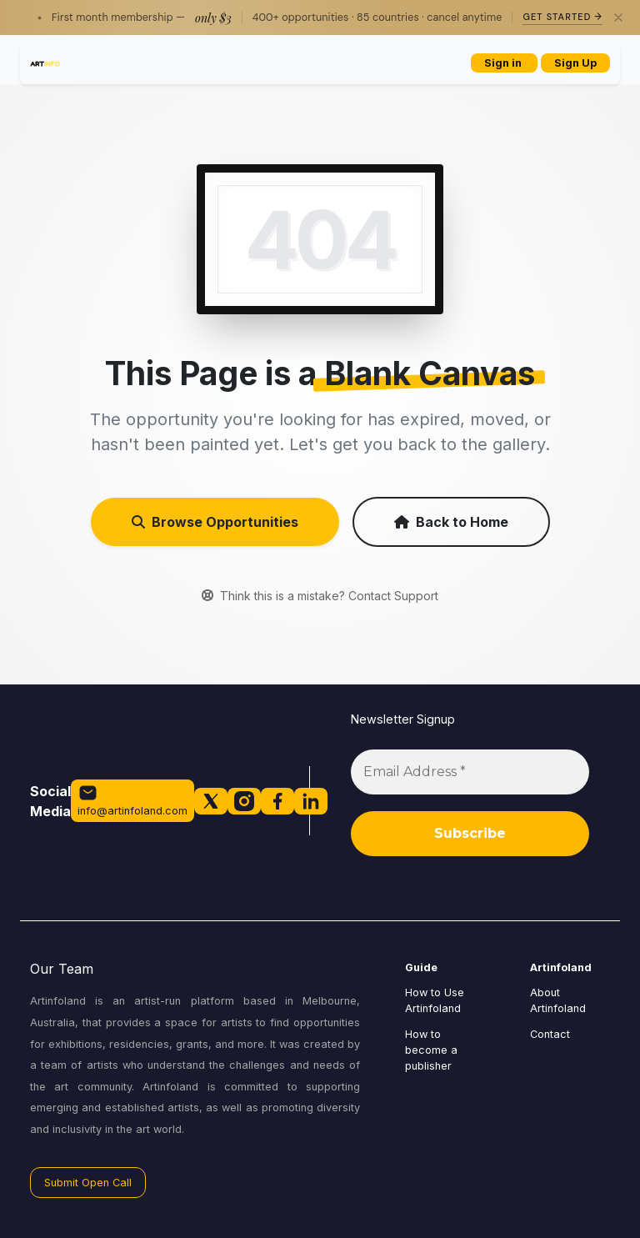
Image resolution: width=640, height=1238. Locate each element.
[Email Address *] (470, 771)
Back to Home (451, 522)
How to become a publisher (431, 1050)
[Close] (618, 17)
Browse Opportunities (215, 522)
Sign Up (575, 63)
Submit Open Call (88, 1182)
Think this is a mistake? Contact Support (320, 596)
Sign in (504, 63)
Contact (550, 1034)
